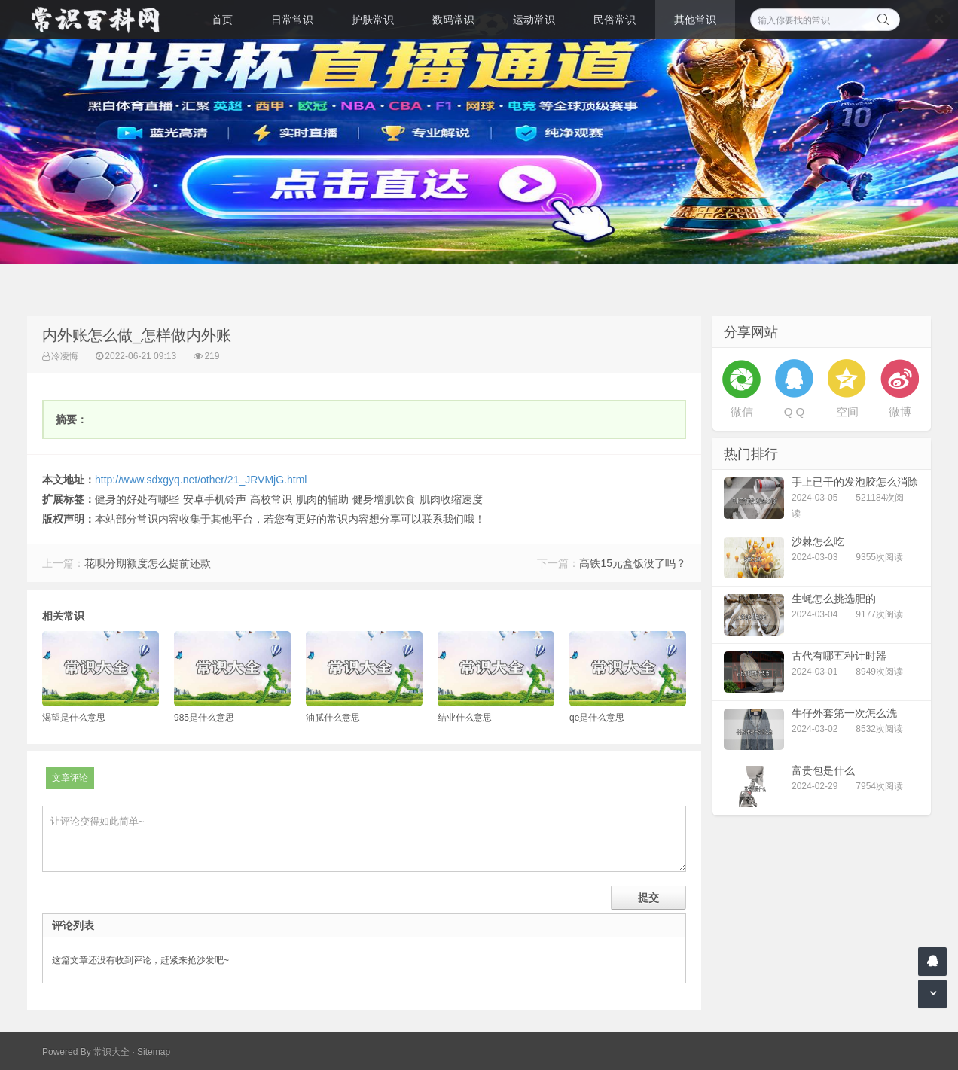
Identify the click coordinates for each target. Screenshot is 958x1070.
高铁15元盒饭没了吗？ (632, 563)
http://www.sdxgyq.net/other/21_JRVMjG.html (201, 480)
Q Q (794, 411)
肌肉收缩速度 (451, 499)
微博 (900, 411)
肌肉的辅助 (322, 499)
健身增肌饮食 (384, 499)
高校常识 (271, 499)
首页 (222, 20)
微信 (742, 411)
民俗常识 (614, 20)
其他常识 (695, 20)
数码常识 (453, 20)
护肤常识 (373, 20)
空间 (847, 411)
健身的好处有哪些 (137, 499)
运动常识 (534, 20)
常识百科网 (102, 19)
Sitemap (153, 1052)
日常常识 (292, 20)
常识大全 (111, 1052)
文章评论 (70, 778)
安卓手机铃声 (214, 499)
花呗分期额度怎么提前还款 (147, 563)
